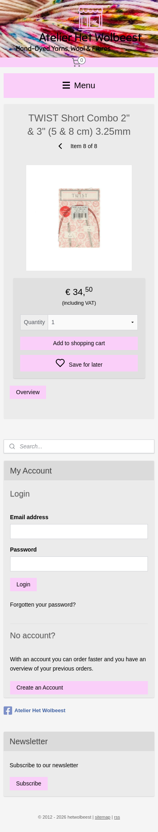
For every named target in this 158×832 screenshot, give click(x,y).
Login (23, 584)
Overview (28, 392)
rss (117, 817)
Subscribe (28, 783)
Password (23, 549)
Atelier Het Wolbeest (34, 710)
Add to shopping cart (79, 343)
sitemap (103, 817)
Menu (79, 85)
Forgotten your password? (43, 604)
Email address (29, 517)
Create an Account (40, 687)
